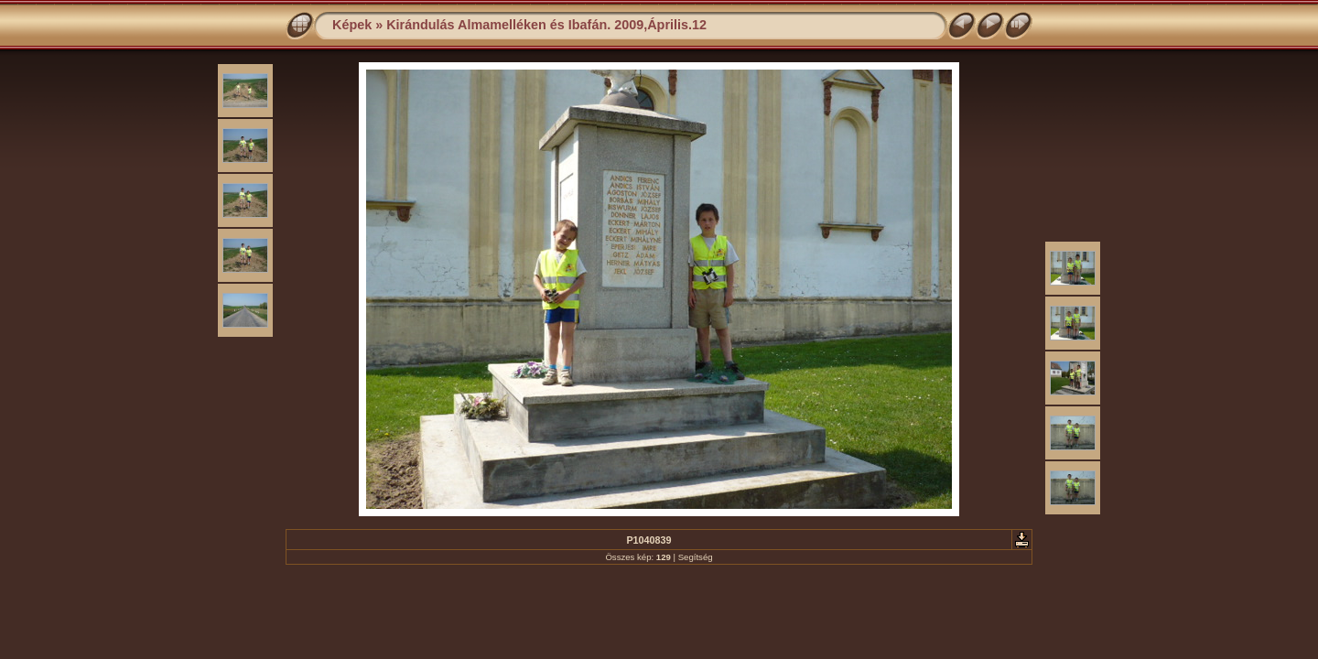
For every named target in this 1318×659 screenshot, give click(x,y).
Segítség (695, 557)
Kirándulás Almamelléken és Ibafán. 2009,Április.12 (546, 24)
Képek (352, 24)
